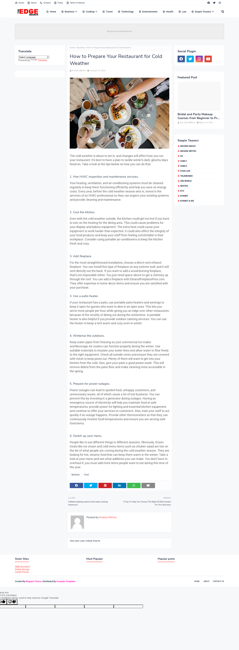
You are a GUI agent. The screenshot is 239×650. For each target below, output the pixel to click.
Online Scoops (22, 569)
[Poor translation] (12, 602)
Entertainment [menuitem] (148, 11)
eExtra (184, 186)
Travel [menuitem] (107, 11)
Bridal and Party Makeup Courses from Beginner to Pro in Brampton (198, 116)
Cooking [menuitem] (88, 11)
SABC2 (183, 166)
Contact (45, 2)
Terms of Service (75, 2)
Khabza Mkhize (79, 70)
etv (182, 191)
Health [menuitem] (167, 11)
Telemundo (186, 176)
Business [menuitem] (67, 11)
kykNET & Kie (187, 201)
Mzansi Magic (188, 146)
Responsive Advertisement (119, 31)
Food (86, 475)
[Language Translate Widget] (33, 57)
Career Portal (22, 572)
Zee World (186, 181)
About (32, 2)
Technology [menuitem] (126, 11)
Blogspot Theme (33, 581)
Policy (58, 2)
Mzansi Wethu (188, 151)
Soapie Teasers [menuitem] (201, 11)
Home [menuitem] (51, 11)
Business (81, 47)
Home (19, 2)
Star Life (185, 171)
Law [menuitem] (182, 11)
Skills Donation (22, 566)
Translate (39, 60)
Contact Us (218, 581)
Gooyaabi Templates (66, 581)
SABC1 (183, 161)
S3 (181, 156)
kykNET (184, 196)
